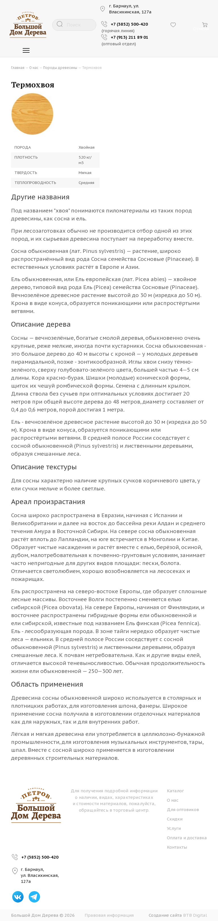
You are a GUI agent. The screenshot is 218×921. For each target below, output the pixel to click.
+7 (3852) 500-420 (39, 857)
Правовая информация (109, 915)
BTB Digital (195, 915)
